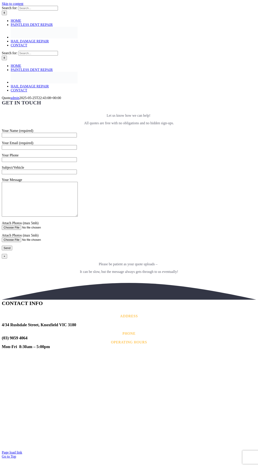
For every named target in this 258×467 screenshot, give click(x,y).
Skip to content (12, 4)
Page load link (12, 459)
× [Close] (4, 263)
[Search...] (38, 8)
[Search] (4, 12)
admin (14, 98)
